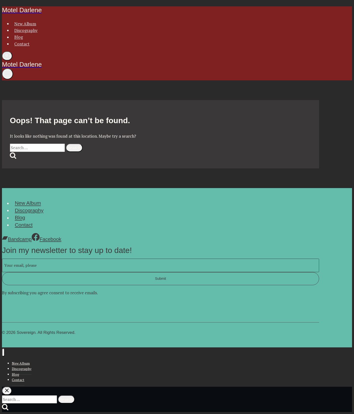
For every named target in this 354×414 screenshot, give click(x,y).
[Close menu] (3, 352)
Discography (26, 30)
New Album (25, 24)
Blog (18, 37)
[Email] (160, 265)
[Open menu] (7, 73)
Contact (22, 44)
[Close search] (7, 391)
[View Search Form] (7, 55)
